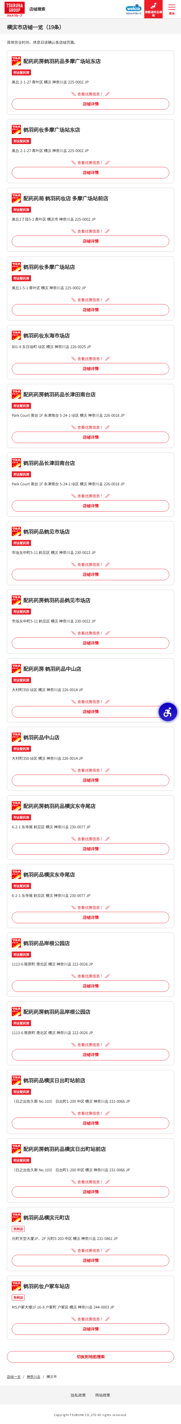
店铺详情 (91, 104)
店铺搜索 (25, 9)
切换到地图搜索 (91, 1356)
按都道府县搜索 (153, 9)
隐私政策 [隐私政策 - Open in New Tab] (78, 1395)
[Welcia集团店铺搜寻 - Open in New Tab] (134, 7)
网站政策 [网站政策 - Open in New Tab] (102, 1395)
